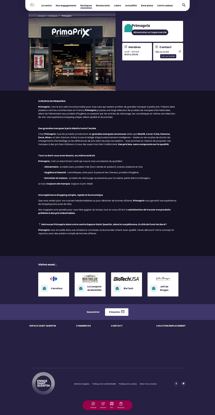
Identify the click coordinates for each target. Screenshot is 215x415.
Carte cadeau (165, 5)
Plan (112, 405)
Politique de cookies (128, 384)
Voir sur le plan (168, 56)
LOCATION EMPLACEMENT (171, 325)
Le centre (46, 5)
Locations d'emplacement (168, 332)
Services (33, 341)
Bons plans (147, 5)
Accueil (41, 16)
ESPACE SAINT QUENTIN (42, 325)
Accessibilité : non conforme (123, 341)
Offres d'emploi (83, 351)
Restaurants (103, 5)
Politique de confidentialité (104, 384)
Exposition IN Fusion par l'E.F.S (42, 361)
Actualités (131, 5)
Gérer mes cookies (148, 384)
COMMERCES (83, 325)
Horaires (33, 337)
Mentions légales (81, 384)
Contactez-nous (118, 337)
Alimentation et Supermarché (150, 32)
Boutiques (86, 5)
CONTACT (117, 325)
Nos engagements (66, 5)
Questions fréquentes (120, 332)
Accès (32, 346)
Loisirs (117, 5)
